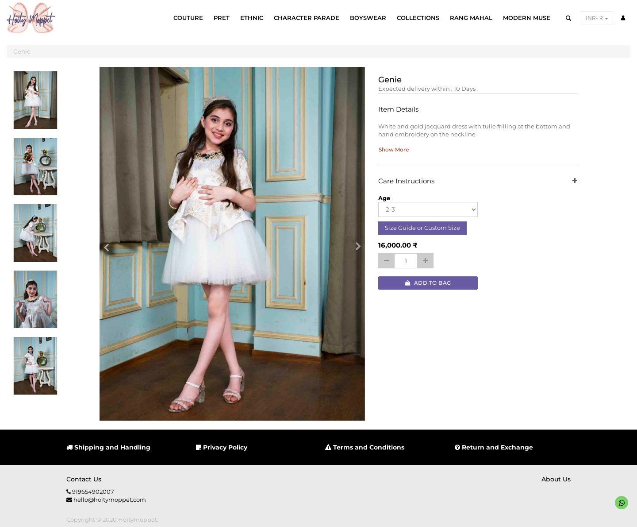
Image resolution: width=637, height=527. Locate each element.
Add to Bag (428, 282)
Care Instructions (477, 181)
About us (556, 479)
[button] (109, 244)
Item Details (398, 109)
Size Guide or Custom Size (422, 227)
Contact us (83, 479)
